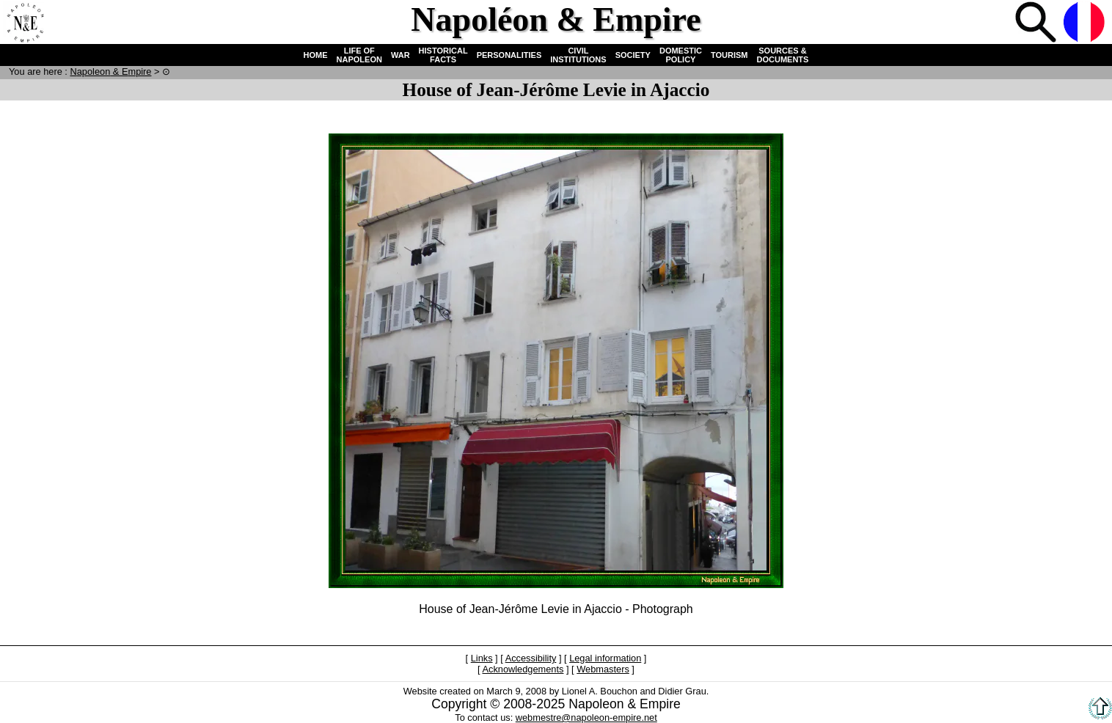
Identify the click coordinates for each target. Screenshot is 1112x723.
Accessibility (531, 658)
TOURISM (729, 55)
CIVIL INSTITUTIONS (578, 55)
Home (25, 23)
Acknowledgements (522, 669)
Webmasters (603, 669)
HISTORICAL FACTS (443, 55)
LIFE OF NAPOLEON (359, 55)
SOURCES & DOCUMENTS (783, 55)
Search (1037, 23)
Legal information (605, 658)
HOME (316, 55)
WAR (400, 55)
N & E (110, 71)
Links (482, 658)
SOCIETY (633, 55)
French (1086, 23)
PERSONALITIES (509, 55)
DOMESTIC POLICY (680, 55)
